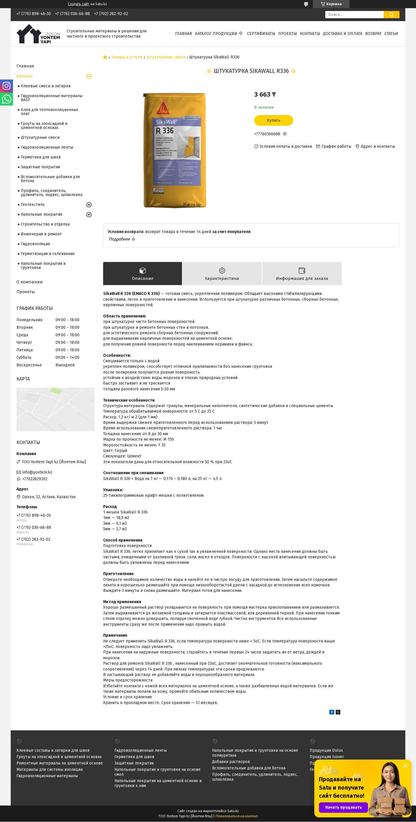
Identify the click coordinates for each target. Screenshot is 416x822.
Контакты (310, 33)
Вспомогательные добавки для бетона (50, 178)
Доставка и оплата (342, 33)
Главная (183, 33)
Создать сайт (78, 4)
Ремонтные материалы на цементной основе (59, 763)
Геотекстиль (33, 204)
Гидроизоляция (35, 243)
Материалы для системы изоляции (49, 769)
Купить (274, 120)
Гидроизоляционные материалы (47, 776)
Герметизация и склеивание (48, 253)
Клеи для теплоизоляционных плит (49, 111)
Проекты (287, 33)
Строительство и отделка (45, 224)
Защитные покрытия (40, 167)
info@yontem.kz (37, 472)
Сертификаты (261, 33)
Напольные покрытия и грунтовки (43, 265)
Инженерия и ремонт (41, 234)
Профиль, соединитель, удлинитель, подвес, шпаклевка (51, 192)
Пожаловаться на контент (237, 816)
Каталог (24, 76)
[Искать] (392, 14)
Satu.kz (233, 811)
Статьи (391, 33)
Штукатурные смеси (165, 57)
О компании (29, 282)
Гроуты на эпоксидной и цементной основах (44, 125)
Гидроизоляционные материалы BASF (51, 97)
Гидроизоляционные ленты (47, 147)
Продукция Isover (327, 757)
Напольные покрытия (41, 214)
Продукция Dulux (326, 750)
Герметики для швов (41, 157)
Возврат (373, 33)
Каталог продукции (216, 33)
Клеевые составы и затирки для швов (53, 750)
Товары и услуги (126, 57)
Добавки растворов (231, 762)
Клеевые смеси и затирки (45, 86)
